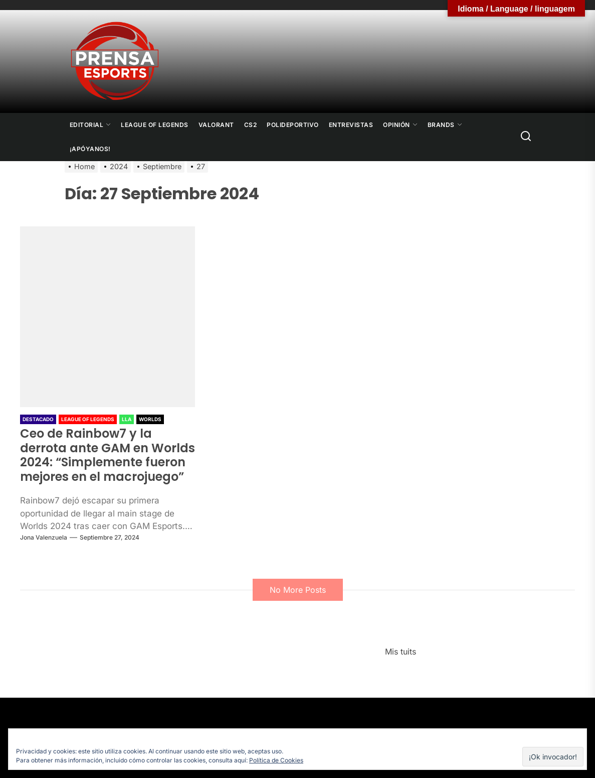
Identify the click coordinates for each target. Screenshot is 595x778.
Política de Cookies (276, 760)
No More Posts (298, 590)
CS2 (250, 124)
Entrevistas (351, 124)
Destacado (38, 419)
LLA (126, 419)
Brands (445, 124)
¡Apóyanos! (90, 149)
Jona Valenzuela (43, 537)
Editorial (90, 124)
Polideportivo (293, 124)
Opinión (400, 124)
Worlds (150, 419)
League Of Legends (154, 124)
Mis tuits (400, 651)
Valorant (216, 124)
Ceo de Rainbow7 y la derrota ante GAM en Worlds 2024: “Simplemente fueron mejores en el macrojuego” (107, 455)
